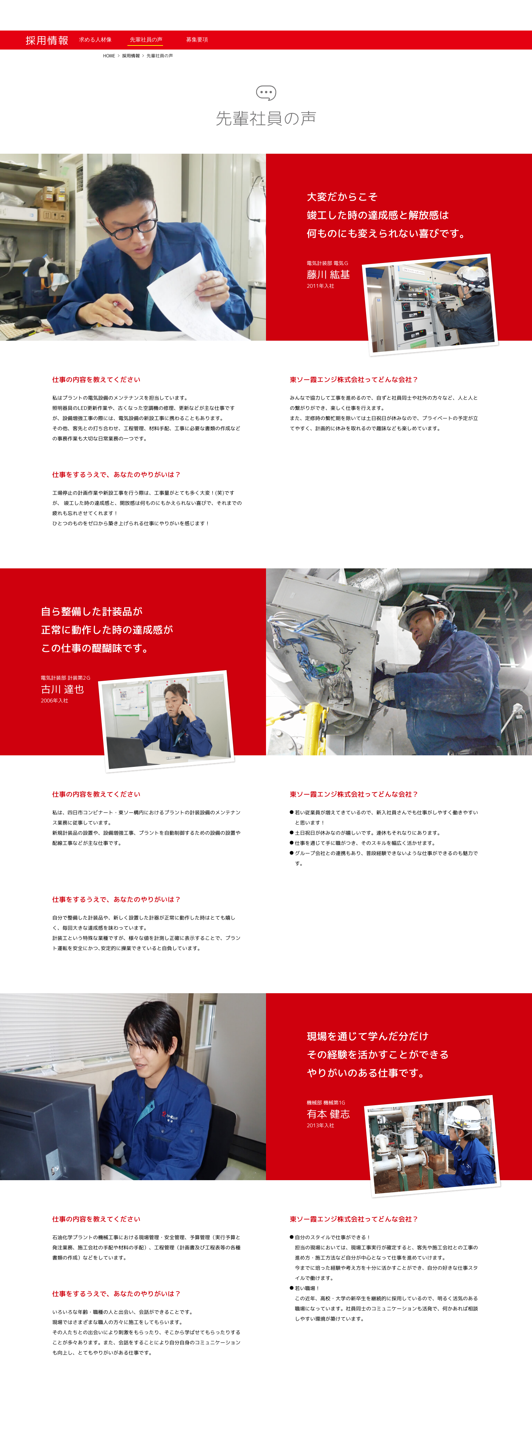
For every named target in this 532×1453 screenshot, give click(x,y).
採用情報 (131, 56)
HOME (109, 56)
